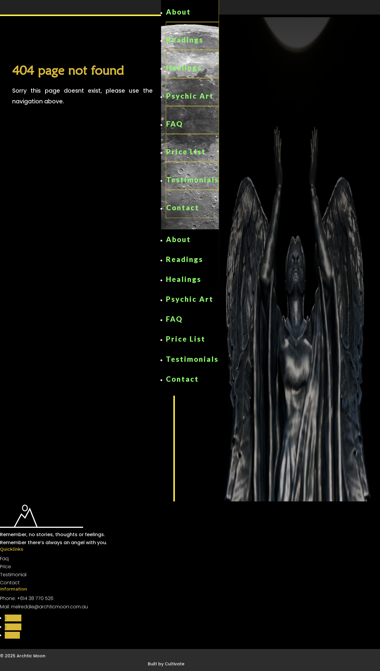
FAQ (174, 123)
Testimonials (192, 179)
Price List (186, 151)
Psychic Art (190, 95)
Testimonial (13, 574)
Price (5, 566)
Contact (182, 207)
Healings (184, 67)
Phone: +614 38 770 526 (26, 598)
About (178, 11)
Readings (184, 39)
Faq (4, 558)
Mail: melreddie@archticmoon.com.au (44, 606)
